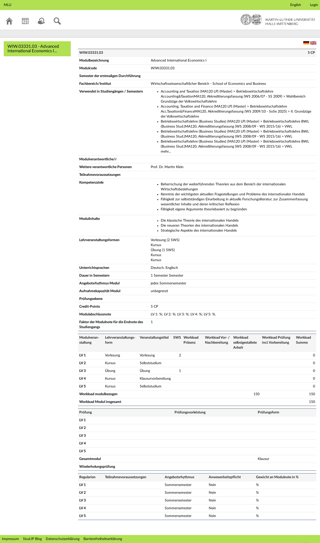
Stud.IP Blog (32, 539)
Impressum (10, 539)
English (295, 5)
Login (314, 5)
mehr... (166, 151)
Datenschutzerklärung (63, 539)
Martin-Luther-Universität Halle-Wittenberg (278, 19)
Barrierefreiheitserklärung (103, 539)
